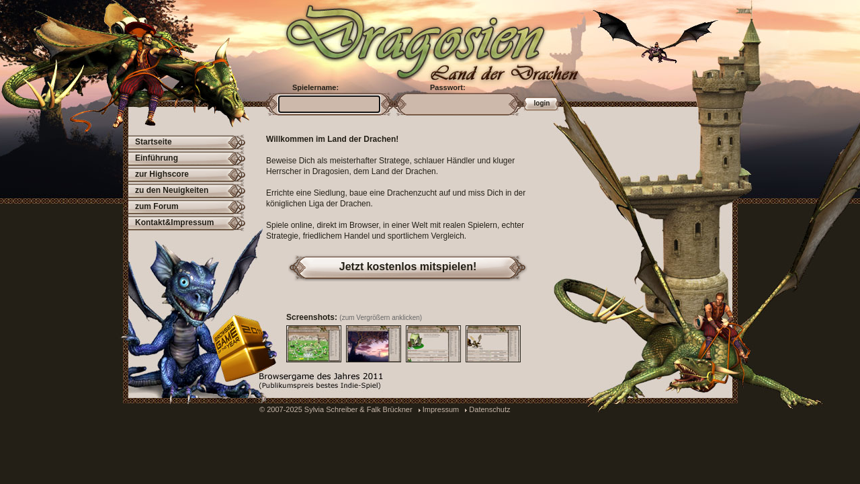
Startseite (153, 142)
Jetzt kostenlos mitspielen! (408, 266)
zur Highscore (162, 174)
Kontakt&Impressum (174, 222)
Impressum (441, 409)
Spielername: (315, 87)
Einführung (156, 158)
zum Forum (157, 206)
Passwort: (448, 87)
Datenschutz (489, 409)
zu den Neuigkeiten (171, 190)
